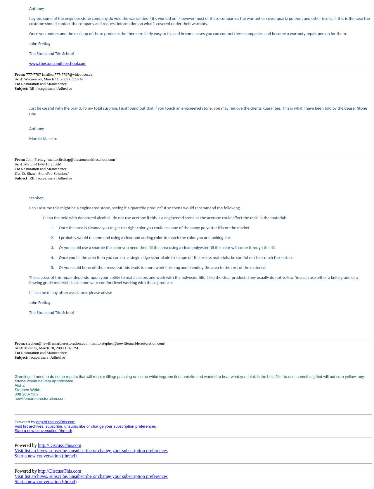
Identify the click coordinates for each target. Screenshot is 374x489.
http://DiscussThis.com (55, 422)
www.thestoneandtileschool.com (57, 63)
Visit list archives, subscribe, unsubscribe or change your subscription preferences (85, 426)
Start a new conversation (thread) (43, 430)
